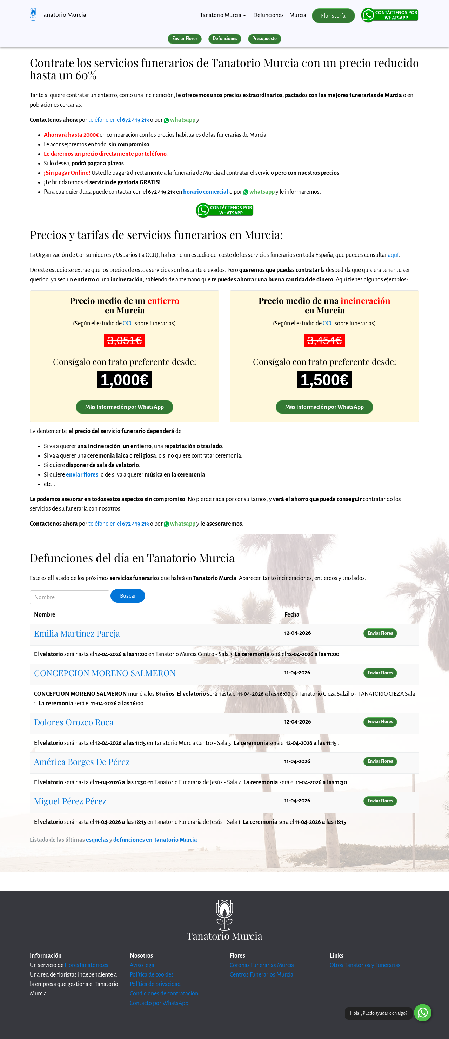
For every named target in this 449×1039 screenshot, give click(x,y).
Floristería (333, 16)
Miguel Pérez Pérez (70, 800)
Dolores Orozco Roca (74, 721)
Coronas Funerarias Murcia (262, 965)
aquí (393, 255)
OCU (128, 323)
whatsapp (259, 192)
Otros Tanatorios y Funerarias (365, 965)
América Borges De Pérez (81, 761)
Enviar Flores (184, 38)
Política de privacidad (155, 984)
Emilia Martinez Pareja (77, 633)
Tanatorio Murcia (63, 14)
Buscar (128, 596)
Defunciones (268, 15)
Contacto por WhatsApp (159, 1003)
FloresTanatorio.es (86, 965)
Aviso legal (143, 965)
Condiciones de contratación (164, 994)
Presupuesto (264, 38)
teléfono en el (118, 120)
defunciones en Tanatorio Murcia (155, 840)
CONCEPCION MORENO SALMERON (105, 672)
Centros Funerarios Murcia (261, 975)
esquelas (97, 840)
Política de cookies (152, 975)
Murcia (297, 15)
